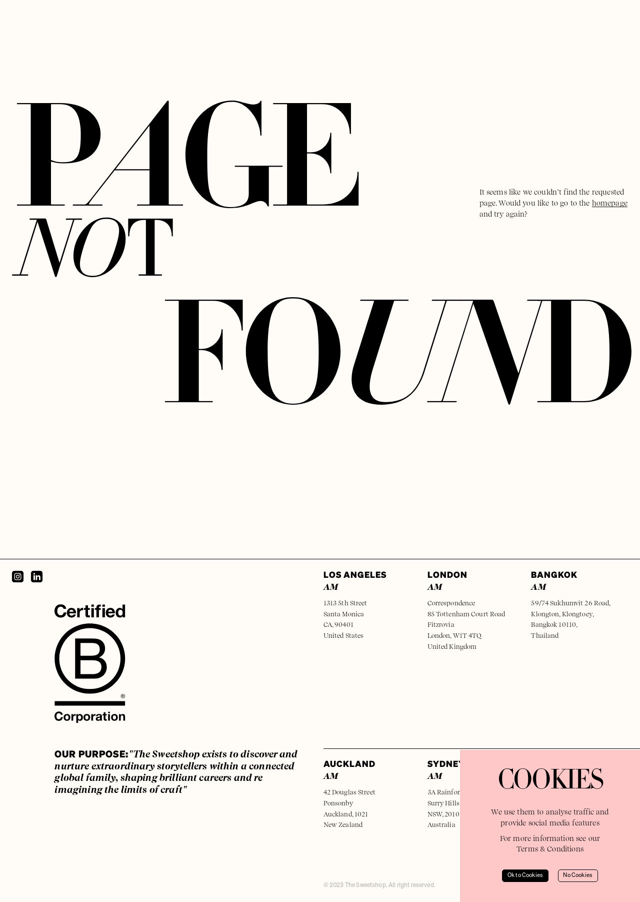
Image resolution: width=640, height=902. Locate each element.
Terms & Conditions (550, 848)
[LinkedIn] (36, 576)
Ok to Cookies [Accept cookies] (525, 875)
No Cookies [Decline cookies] (577, 875)
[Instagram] (18, 576)
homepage (610, 203)
